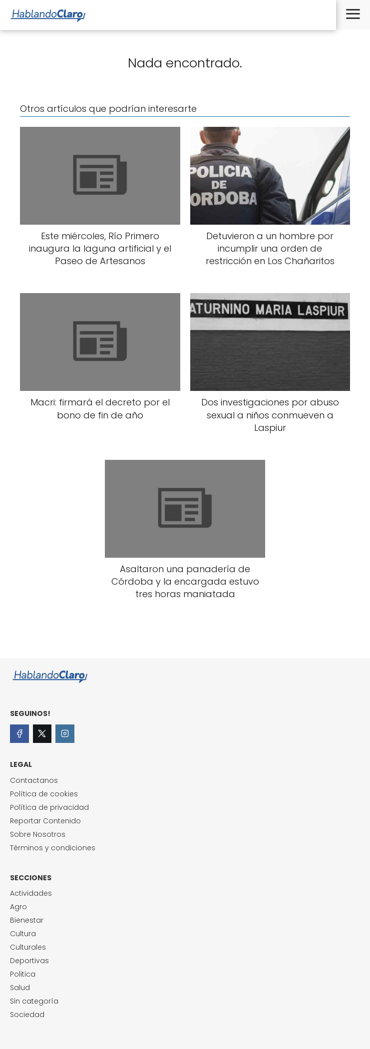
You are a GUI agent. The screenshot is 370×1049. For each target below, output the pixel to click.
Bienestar (26, 920)
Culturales (28, 947)
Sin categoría (34, 1001)
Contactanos (34, 780)
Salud (20, 988)
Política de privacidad (49, 807)
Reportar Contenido (45, 821)
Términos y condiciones (52, 848)
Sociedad (27, 1015)
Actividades (31, 893)
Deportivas (29, 961)
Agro (18, 907)
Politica (22, 974)
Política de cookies (44, 794)
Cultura (23, 934)
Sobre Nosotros (37, 834)
